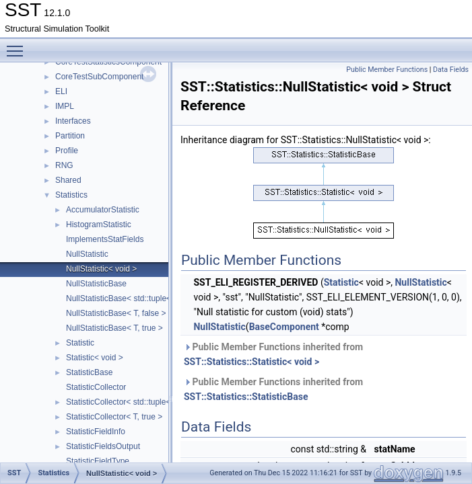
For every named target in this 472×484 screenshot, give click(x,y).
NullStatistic (87, 254)
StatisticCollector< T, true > (114, 416)
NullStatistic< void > (101, 269)
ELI (61, 91)
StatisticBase (89, 372)
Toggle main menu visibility (18, 45)
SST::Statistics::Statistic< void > (251, 361)
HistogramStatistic (98, 224)
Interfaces (73, 121)
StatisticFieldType (97, 461)
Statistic (80, 343)
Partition (70, 135)
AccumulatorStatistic (102, 209)
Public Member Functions (387, 69)
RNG (64, 165)
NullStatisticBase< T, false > (116, 313)
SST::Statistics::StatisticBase (246, 396)
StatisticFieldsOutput (103, 446)
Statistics (71, 195)
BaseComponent (284, 326)
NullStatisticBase (96, 283)
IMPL (64, 106)
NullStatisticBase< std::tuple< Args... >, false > (149, 298)
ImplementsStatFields (104, 239)
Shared (68, 180)
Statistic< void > (94, 357)
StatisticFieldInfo (95, 431)
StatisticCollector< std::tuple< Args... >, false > (148, 402)
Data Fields (451, 69)
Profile (66, 150)
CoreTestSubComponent (99, 76)
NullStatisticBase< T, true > (114, 328)
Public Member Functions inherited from (273, 354)
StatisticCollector (96, 387)
